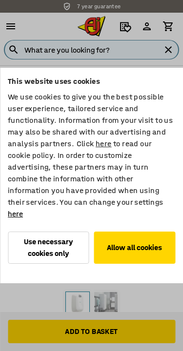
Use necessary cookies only (48, 247)
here (104, 143)
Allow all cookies (134, 247)
